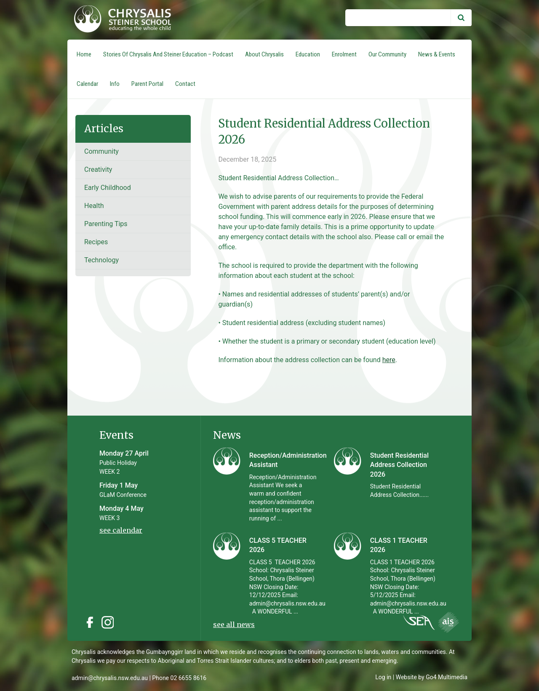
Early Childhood (107, 188)
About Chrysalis (264, 54)
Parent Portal (147, 84)
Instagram (109, 622)
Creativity (98, 169)
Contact (185, 84)
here (388, 360)
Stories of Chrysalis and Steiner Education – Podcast (168, 54)
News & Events (436, 54)
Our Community (387, 54)
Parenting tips (106, 224)
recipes (96, 242)
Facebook (89, 622)
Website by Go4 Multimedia (431, 677)
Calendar (87, 84)
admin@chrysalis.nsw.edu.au (110, 678)
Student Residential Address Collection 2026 (399, 464)
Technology (101, 260)
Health (94, 206)
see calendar (120, 530)
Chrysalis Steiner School (119, 20)
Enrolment (344, 54)
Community (101, 151)
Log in (383, 677)
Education (308, 54)
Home (84, 54)
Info (115, 84)
